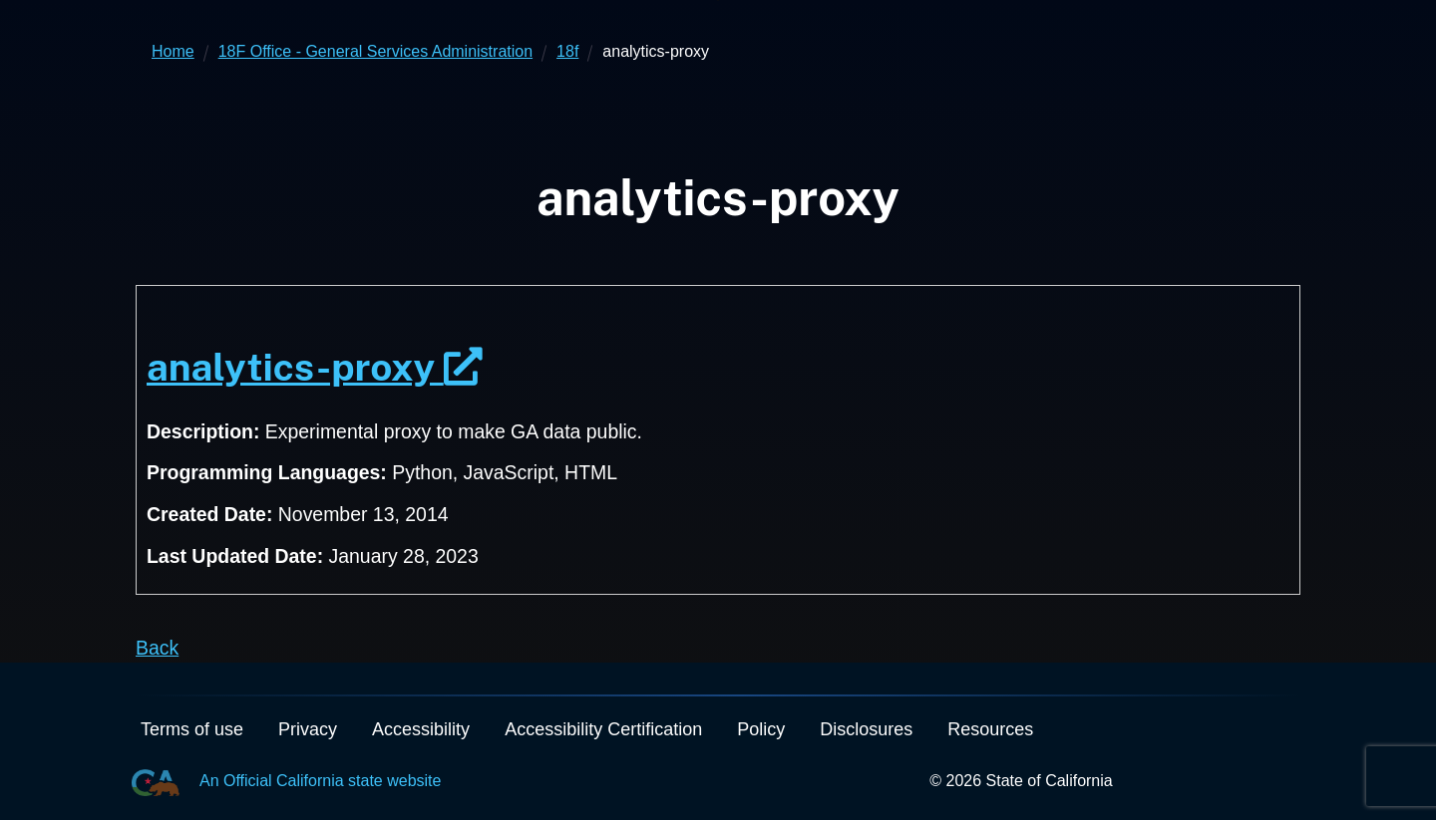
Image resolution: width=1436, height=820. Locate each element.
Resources (990, 729)
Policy (761, 729)
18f (567, 51)
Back (157, 648)
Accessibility (421, 729)
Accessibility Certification (603, 729)
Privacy (307, 729)
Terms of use (192, 729)
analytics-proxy (315, 367)
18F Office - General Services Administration (375, 51)
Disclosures (866, 729)
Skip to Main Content (718, 0)
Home (173, 51)
